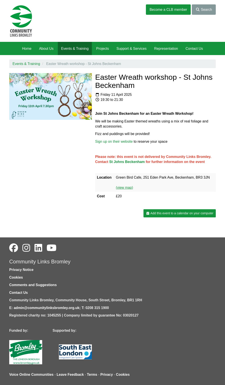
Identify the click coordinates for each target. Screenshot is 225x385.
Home (26, 48)
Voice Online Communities (31, 374)
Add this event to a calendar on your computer (179, 213)
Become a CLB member (168, 9)
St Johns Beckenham (127, 162)
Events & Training (75, 48)
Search (204, 9)
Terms (92, 374)
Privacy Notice (21, 270)
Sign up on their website (114, 141)
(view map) (124, 187)
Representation (166, 48)
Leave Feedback (70, 374)
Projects (102, 48)
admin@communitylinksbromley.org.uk (46, 308)
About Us (46, 48)
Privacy (106, 374)
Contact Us (194, 48)
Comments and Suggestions (33, 285)
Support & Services (131, 48)
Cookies (16, 277)
